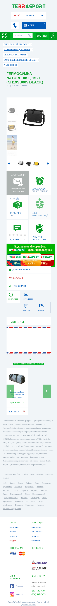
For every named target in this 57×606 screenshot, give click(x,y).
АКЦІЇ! (17, 15)
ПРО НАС (35, 536)
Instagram (16, 594)
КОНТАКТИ (35, 541)
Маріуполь (29, 487)
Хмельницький (16, 494)
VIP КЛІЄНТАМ (37, 532)
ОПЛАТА (13, 532)
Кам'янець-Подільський (12, 509)
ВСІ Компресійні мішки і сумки (28, 364)
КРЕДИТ (13, 541)
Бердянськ (30, 505)
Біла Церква (30, 501)
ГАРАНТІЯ (13, 536)
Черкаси (34, 490)
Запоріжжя (46, 483)
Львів (37, 483)
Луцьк (40, 501)
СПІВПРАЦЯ (36, 527)
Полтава (15, 490)
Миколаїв (18, 487)
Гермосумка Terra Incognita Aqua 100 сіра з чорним (17, 394)
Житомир (44, 490)
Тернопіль (19, 501)
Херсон (6, 490)
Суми (5, 494)
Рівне (27, 494)
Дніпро (28, 483)
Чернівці (24, 498)
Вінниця (40, 487)
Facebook (16, 586)
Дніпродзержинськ (10, 498)
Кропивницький (38, 494)
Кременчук (35, 498)
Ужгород (40, 505)
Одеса (20, 483)
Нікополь (18, 505)
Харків (12, 483)
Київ (4, 483)
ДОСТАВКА (14, 527)
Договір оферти (28, 605)
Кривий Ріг (7, 487)
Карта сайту (42, 602)
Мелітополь (7, 505)
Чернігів (24, 490)
